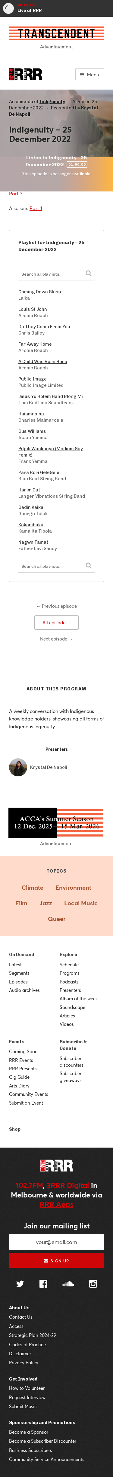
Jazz (45, 903)
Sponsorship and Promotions (42, 1422)
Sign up (56, 1261)
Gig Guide (19, 1077)
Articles (67, 1016)
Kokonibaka (30, 525)
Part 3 (16, 193)
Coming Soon (23, 1051)
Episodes (18, 982)
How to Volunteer (27, 1388)
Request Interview (27, 1397)
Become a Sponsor (28, 1432)
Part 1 (36, 208)
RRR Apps (57, 1204)
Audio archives (24, 990)
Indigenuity (52, 101)
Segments (19, 973)
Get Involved (23, 1379)
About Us (19, 1307)
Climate (32, 887)
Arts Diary (19, 1086)
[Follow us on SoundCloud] (68, 1284)
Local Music (81, 903)
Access (16, 1326)
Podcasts (69, 982)
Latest (15, 965)
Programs (70, 973)
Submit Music (23, 1406)
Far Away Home (35, 344)
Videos (67, 1024)
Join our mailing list (57, 1226)
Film (21, 903)
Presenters (70, 990)
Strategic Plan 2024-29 (32, 1335)
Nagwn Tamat (33, 542)
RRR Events (21, 1060)
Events (16, 1041)
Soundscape (72, 1007)
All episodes (56, 622)
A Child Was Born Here (42, 361)
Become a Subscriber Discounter (42, 1441)
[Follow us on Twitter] (20, 1284)
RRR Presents (23, 1069)
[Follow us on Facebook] (43, 1284)
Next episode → (56, 639)
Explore (68, 954)
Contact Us (21, 1317)
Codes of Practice (27, 1344)
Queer (56, 919)
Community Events (28, 1094)
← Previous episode (56, 606)
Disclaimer (20, 1353)
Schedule (69, 965)
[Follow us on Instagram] (93, 1284)
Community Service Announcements (46, 1459)
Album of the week (79, 998)
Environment (73, 887)
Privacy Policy (23, 1362)
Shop (14, 1129)
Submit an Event (26, 1103)
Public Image (32, 379)
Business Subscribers (30, 1450)
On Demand (21, 954)
